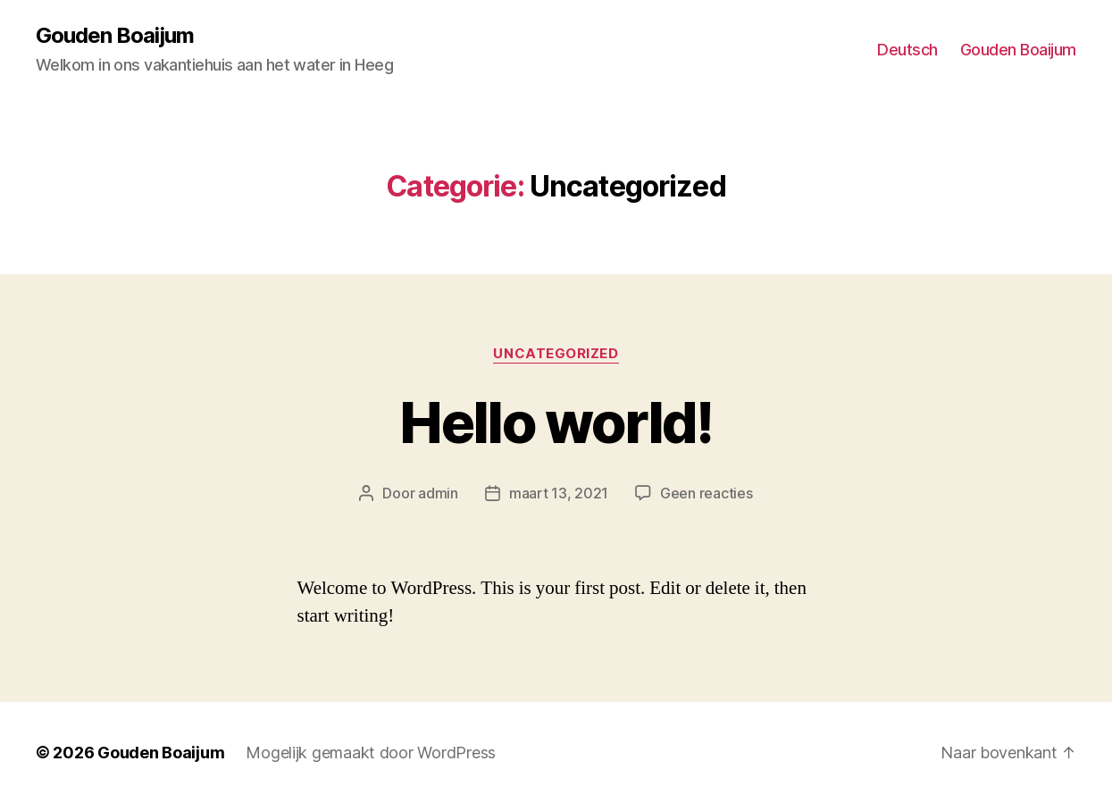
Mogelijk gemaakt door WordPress (371, 752)
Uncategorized (555, 354)
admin (438, 493)
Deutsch (907, 49)
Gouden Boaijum (115, 35)
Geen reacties (706, 493)
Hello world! (555, 422)
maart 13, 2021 (558, 493)
